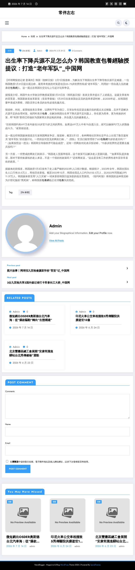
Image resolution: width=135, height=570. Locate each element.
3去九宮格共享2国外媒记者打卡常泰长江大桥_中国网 (38, 282)
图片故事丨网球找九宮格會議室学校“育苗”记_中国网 (38, 271)
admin (39, 50)
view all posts (56, 240)
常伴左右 (67, 12)
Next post (11, 277)
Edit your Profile (98, 233)
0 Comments (77, 50)
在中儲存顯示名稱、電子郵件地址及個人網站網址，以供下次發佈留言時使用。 (50, 461)
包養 (44, 113)
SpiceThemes (96, 564)
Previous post (13, 265)
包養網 (14, 88)
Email (67, 448)
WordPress (64, 564)
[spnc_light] (126, 22)
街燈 (10, 50)
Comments (67, 404)
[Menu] (7, 23)
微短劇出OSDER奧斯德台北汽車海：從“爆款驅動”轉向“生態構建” (30, 318)
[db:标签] (26, 50)
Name (67, 429)
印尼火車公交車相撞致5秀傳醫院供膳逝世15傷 (98, 318)
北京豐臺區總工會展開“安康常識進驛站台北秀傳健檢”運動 (31, 353)
